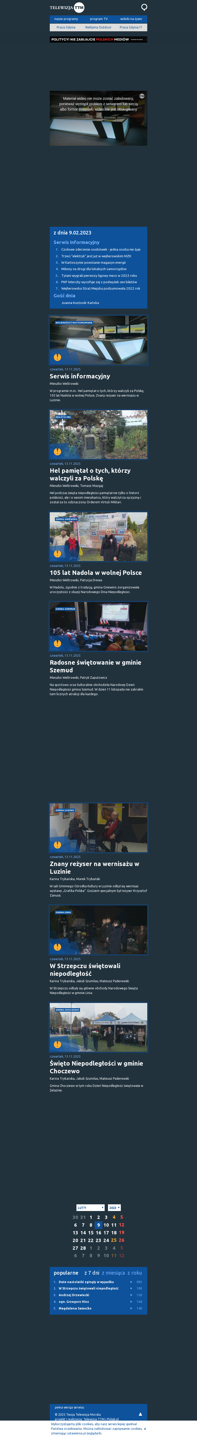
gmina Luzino (65, 810)
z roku (134, 1273)
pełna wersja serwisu (69, 1407)
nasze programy (66, 19)
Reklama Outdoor (98, 27)
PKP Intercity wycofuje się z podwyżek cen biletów (93, 282)
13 (75, 1232)
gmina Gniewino (66, 519)
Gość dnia (64, 295)
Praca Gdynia (66, 27)
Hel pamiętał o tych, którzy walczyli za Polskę (90, 474)
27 (75, 1248)
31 (83, 1217)
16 (98, 1232)
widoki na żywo (131, 19)
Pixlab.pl (113, 1419)
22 (91, 1240)
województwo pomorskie (74, 322)
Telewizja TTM (94, 1419)
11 (114, 1225)
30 (75, 1217)
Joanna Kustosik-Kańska (80, 303)
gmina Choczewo (67, 1009)
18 (114, 1232)
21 (83, 1240)
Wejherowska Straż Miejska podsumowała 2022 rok (95, 288)
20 (75, 1240)
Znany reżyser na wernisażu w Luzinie (94, 867)
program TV (99, 19)
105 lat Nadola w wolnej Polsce (96, 572)
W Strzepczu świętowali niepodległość (85, 969)
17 (106, 1232)
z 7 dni (91, 1273)
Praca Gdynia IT (131, 27)
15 (91, 1232)
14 (83, 1232)
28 (83, 1248)
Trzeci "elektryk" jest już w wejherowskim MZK (90, 256)
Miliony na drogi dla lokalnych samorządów (88, 269)
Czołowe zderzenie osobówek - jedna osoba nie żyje (95, 249)
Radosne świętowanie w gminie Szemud (95, 666)
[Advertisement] (98, 65)
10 (106, 1225)
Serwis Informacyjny (77, 242)
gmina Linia (63, 912)
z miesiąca (113, 1273)
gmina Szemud (65, 608)
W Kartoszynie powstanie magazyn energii (88, 262)
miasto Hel (63, 417)
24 (106, 1240)
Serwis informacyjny (80, 376)
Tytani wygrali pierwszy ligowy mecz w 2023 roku (93, 275)
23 (98, 1240)
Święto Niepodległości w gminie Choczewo (96, 1067)
